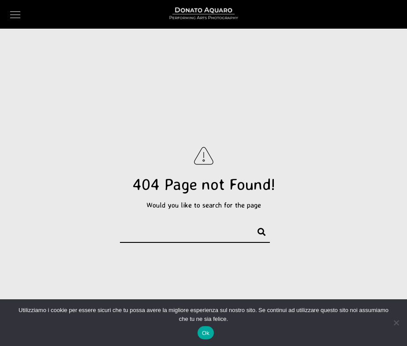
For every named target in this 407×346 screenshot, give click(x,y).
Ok (205, 333)
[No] (396, 322)
